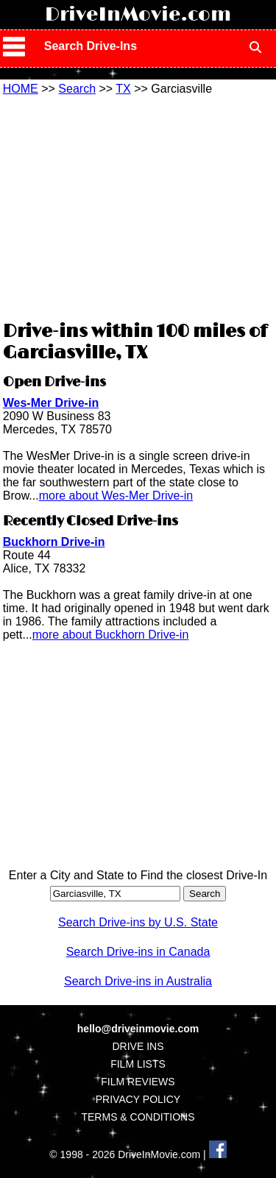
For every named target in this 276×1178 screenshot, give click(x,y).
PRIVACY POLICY (138, 1099)
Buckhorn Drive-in (54, 542)
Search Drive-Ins (90, 46)
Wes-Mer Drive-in (51, 403)
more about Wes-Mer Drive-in (116, 495)
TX (123, 88)
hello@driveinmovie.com (138, 1029)
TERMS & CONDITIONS (137, 1117)
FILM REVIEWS (137, 1081)
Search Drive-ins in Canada (138, 951)
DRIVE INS (137, 1046)
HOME (20, 88)
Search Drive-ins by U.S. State (138, 922)
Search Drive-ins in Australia (138, 981)
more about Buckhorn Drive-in (110, 634)
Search (77, 88)
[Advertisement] (138, 206)
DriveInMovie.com (138, 14)
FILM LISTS (138, 1064)
